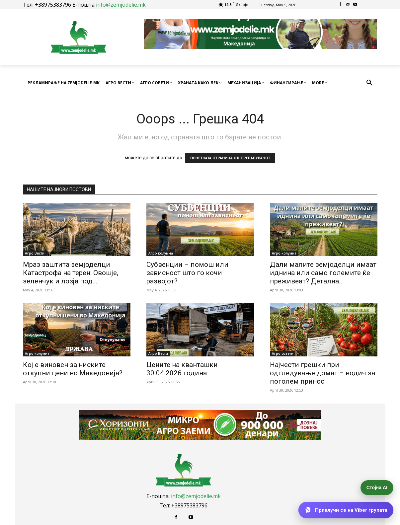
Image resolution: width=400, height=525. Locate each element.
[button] (369, 83)
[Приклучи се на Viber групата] (346, 510)
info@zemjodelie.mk (121, 4)
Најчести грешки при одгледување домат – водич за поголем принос (322, 373)
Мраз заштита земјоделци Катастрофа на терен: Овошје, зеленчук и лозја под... (70, 273)
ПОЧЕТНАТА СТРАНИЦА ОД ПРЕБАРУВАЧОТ (230, 158)
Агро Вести (34, 253)
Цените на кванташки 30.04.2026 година (182, 369)
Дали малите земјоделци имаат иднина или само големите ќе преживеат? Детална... (323, 273)
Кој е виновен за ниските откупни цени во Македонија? (72, 369)
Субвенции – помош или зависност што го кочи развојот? (187, 273)
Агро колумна (160, 253)
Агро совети (282, 353)
